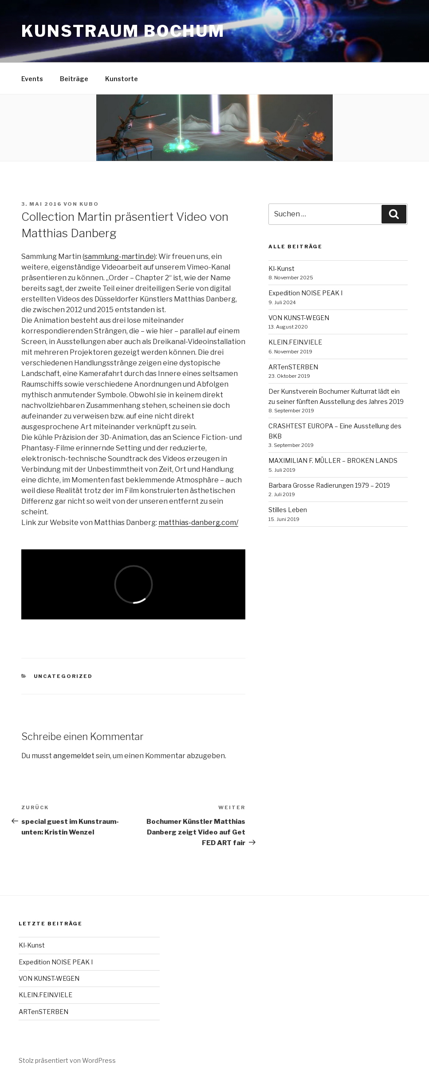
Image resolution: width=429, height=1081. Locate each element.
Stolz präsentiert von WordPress (67, 1060)
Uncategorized (63, 676)
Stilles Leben (287, 509)
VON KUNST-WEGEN (298, 317)
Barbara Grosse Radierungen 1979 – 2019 (329, 485)
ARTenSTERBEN (293, 367)
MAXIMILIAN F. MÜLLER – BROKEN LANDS (333, 460)
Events (32, 78)
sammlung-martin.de (119, 256)
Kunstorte (121, 78)
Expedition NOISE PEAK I (305, 293)
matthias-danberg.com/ (198, 522)
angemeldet (73, 756)
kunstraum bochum (123, 31)
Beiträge (74, 78)
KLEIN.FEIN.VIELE (295, 342)
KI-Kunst (281, 268)
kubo (89, 204)
